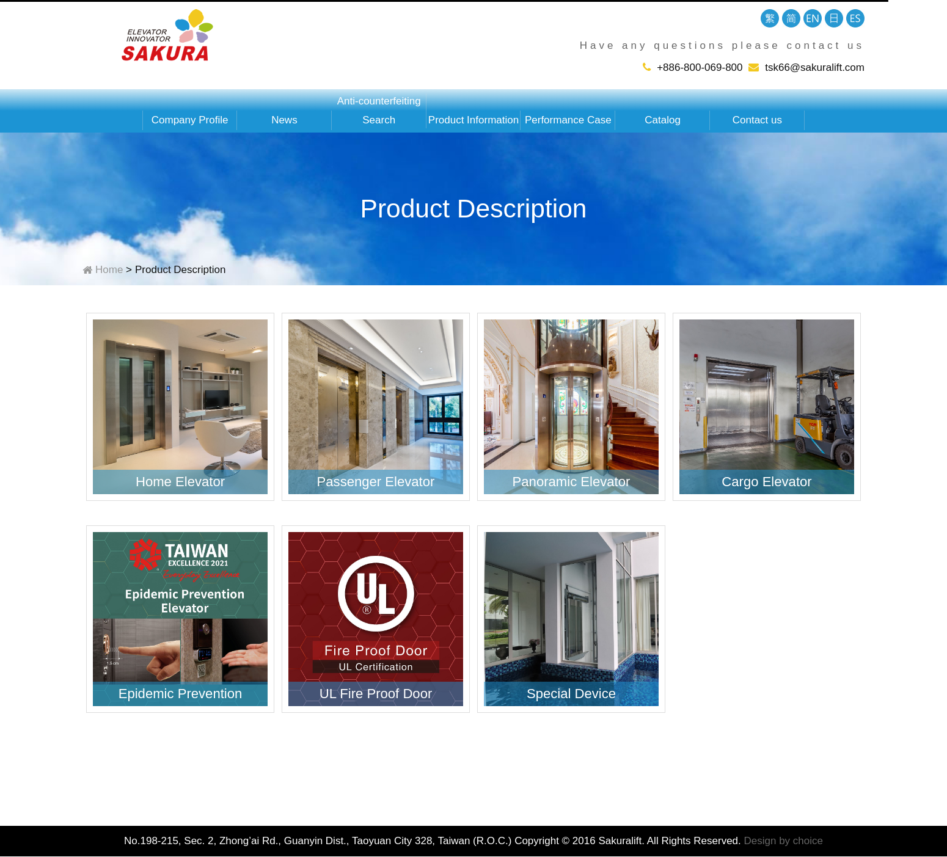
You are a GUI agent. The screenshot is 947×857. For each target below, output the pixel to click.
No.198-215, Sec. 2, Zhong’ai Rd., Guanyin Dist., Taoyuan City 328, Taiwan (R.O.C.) (317, 841)
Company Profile (190, 120)
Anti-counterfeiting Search (379, 110)
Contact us (757, 120)
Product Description (180, 269)
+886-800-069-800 (699, 67)
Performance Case (568, 120)
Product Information (473, 120)
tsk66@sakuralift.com (815, 67)
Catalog (663, 120)
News (284, 120)
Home (109, 269)
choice (808, 841)
